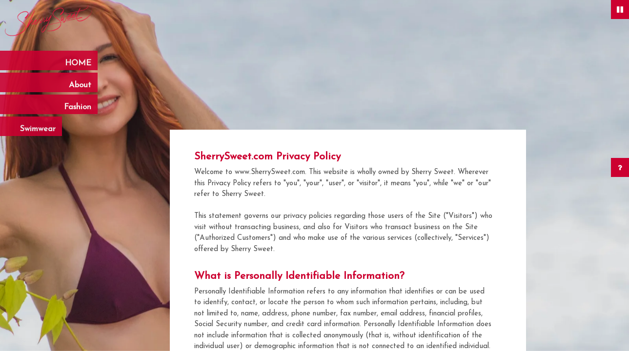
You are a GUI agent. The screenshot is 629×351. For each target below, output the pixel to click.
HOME (78, 63)
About (77, 85)
